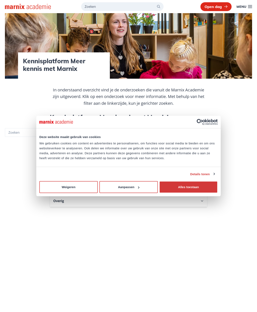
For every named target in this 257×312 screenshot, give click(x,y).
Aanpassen (128, 187)
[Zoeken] (160, 6)
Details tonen (200, 174)
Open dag (216, 6)
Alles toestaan (188, 187)
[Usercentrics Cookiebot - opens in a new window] (200, 122)
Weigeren (68, 187)
